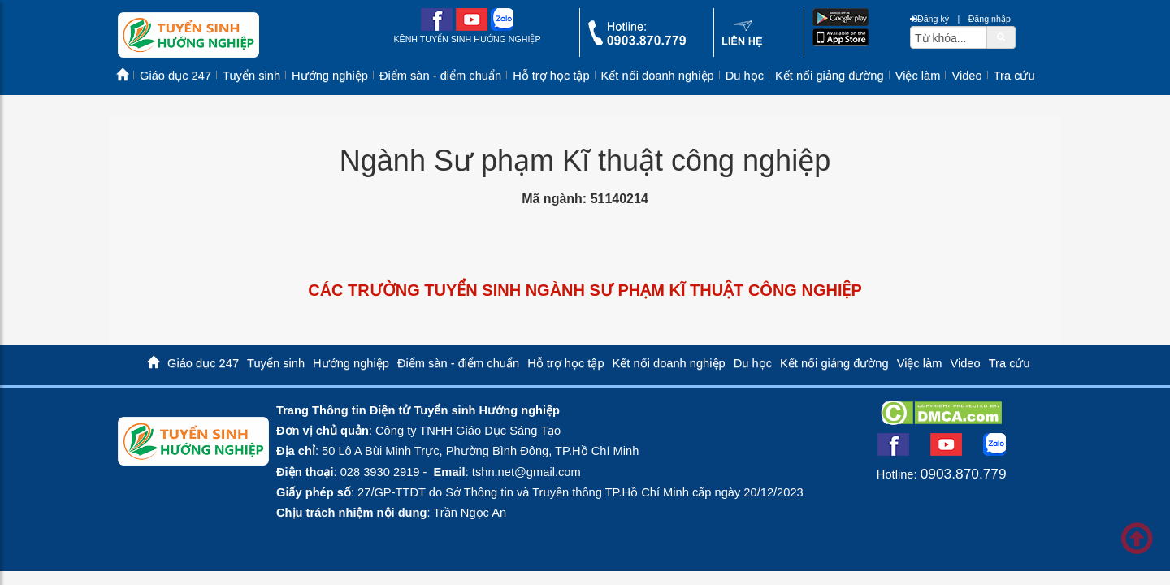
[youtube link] (472, 27)
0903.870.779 (964, 474)
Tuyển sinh (251, 75)
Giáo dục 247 (175, 75)
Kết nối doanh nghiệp (657, 75)
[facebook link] (437, 27)
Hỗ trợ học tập (551, 75)
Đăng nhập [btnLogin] (989, 19)
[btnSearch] (1001, 36)
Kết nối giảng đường (829, 75)
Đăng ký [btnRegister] (929, 19)
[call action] (637, 42)
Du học (745, 75)
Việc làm (918, 75)
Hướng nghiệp (330, 75)
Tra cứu (1014, 75)
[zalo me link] (502, 27)
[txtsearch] (948, 37)
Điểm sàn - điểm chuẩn (440, 75)
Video (966, 75)
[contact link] (742, 43)
